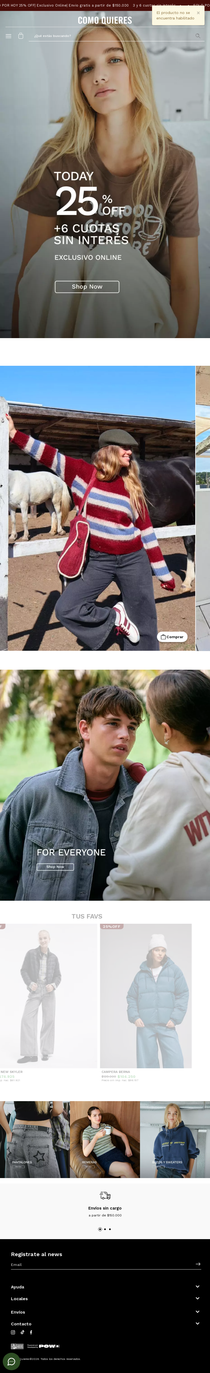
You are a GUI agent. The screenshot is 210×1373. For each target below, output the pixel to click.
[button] (117, 35)
